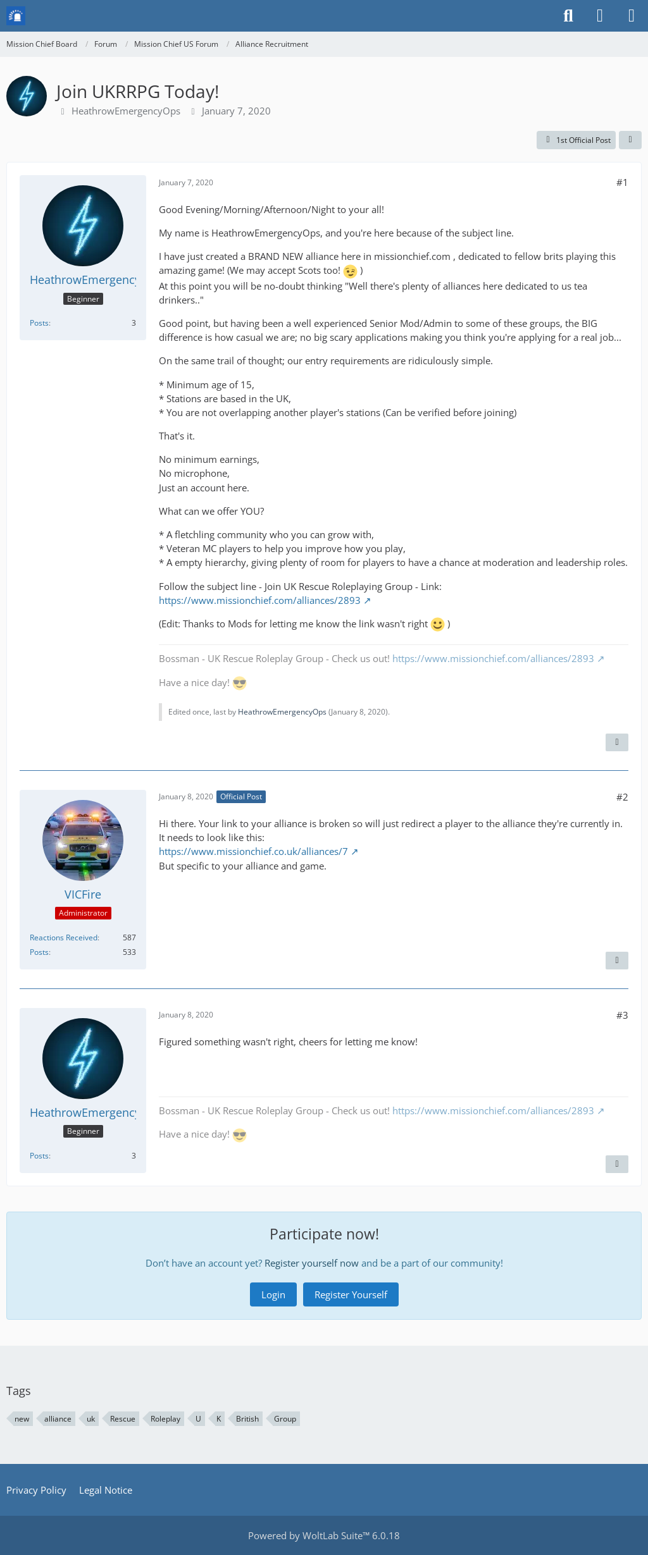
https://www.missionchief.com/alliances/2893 (260, 600)
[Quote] (617, 742)
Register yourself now (312, 1263)
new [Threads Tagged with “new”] (22, 1418)
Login (273, 1294)
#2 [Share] (622, 796)
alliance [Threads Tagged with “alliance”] (58, 1418)
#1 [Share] (622, 182)
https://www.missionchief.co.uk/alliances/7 (253, 851)
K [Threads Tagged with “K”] (218, 1418)
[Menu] (631, 15)
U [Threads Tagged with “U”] (198, 1418)
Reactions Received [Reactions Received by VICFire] (63, 937)
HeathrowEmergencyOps (126, 110)
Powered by (324, 1535)
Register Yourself (351, 1294)
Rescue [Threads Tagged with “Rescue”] (122, 1418)
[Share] (630, 140)
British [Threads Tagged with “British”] (247, 1418)
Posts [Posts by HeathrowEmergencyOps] (39, 322)
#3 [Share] (622, 1015)
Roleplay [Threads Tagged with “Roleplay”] (165, 1418)
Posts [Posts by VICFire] (39, 952)
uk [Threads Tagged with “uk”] (91, 1418)
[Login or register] (600, 16)
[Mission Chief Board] (16, 15)
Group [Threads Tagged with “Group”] (285, 1418)
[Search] (568, 15)
